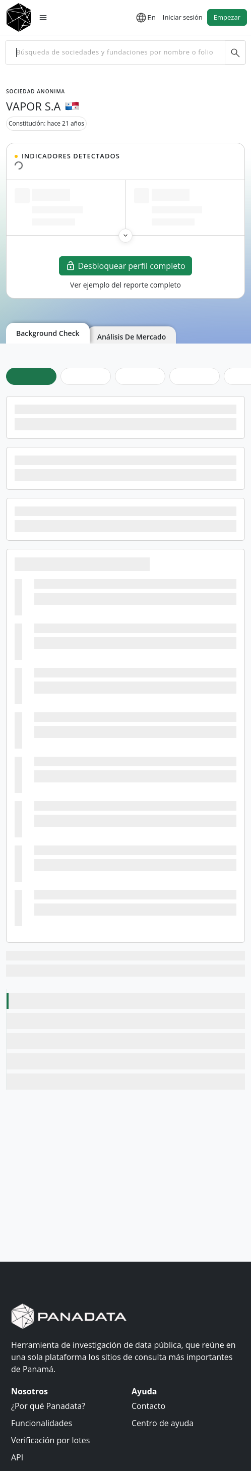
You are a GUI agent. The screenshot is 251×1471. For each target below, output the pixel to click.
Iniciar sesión (183, 17)
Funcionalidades (41, 1423)
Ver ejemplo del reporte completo (125, 285)
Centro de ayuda (163, 1423)
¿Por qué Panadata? (48, 1405)
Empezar (227, 17)
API (17, 1457)
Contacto (148, 1405)
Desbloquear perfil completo (125, 265)
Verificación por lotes (50, 1440)
